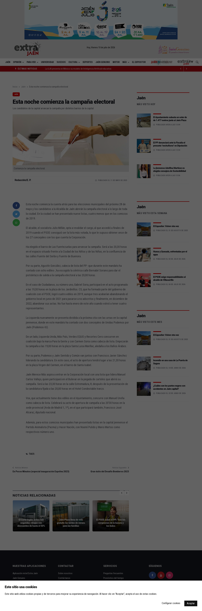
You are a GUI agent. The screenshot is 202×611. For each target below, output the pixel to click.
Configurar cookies (171, 603)
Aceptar (191, 603)
